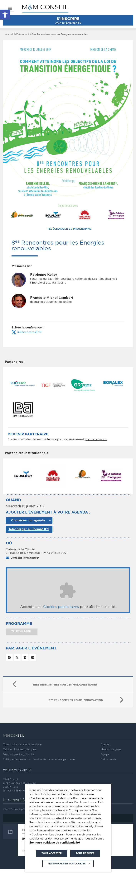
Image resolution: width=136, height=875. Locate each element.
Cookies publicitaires (61, 612)
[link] (5, 15)
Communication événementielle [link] (22, 750)
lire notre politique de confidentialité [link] (54, 842)
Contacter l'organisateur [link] (25, 563)
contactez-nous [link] (96, 439)
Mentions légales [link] (111, 755)
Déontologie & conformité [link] (18, 760)
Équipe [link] (105, 760)
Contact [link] (105, 750)
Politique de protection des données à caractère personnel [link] (39, 765)
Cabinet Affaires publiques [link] (19, 755)
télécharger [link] (21, 637)
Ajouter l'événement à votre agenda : (48, 518)
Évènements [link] (108, 765)
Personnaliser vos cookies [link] (67, 864)
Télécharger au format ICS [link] (28, 535)
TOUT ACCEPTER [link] (51, 853)
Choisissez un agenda (28, 526)
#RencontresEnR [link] (26, 332)
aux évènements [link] (68, 20)
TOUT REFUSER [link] (85, 853)
